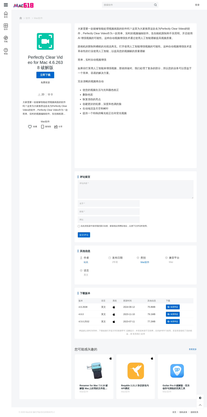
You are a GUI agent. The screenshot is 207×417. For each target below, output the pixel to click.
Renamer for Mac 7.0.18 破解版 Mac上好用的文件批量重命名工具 (95, 387)
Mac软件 (39, 18)
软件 (29, 18)
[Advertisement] (137, 142)
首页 (172, 412)
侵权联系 (192, 412)
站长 (87, 262)
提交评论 (85, 235)
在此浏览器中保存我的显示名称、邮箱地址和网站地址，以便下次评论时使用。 (116, 226)
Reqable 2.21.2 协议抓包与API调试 (136, 387)
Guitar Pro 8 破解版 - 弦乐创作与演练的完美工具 (177, 387)
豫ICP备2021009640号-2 (45, 412)
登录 (197, 5)
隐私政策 (181, 412)
